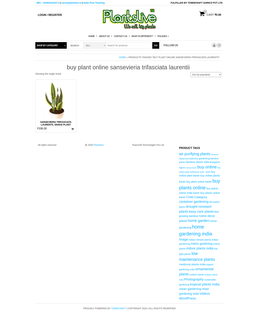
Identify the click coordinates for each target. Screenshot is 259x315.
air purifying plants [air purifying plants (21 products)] (194, 154)
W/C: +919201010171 (48, 2)
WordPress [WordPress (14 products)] (187, 298)
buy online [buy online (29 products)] (207, 167)
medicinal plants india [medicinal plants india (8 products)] (192, 264)
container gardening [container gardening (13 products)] (193, 201)
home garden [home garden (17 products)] (198, 221)
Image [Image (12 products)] (183, 239)
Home (91, 36)
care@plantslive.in (71, 2)
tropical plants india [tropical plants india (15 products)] (205, 284)
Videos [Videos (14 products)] (205, 293)
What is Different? (142, 36)
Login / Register (50, 15)
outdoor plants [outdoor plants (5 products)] (196, 274)
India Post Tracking (94, 2)
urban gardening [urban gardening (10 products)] (190, 289)
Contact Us (120, 36)
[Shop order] (205, 74)
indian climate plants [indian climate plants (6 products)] (200, 239)
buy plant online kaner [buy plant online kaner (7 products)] (199, 181)
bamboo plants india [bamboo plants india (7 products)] (197, 162)
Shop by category (47, 45)
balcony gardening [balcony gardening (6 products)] (199, 158)
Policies (163, 36)
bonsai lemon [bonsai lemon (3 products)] (191, 168)
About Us (104, 36)
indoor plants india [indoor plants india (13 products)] (199, 248)
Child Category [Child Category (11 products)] (196, 197)
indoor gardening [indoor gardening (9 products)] (201, 243)
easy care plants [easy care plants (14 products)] (201, 211)
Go (156, 45)
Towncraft (118, 308)
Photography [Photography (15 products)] (194, 279)
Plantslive (99, 145)
